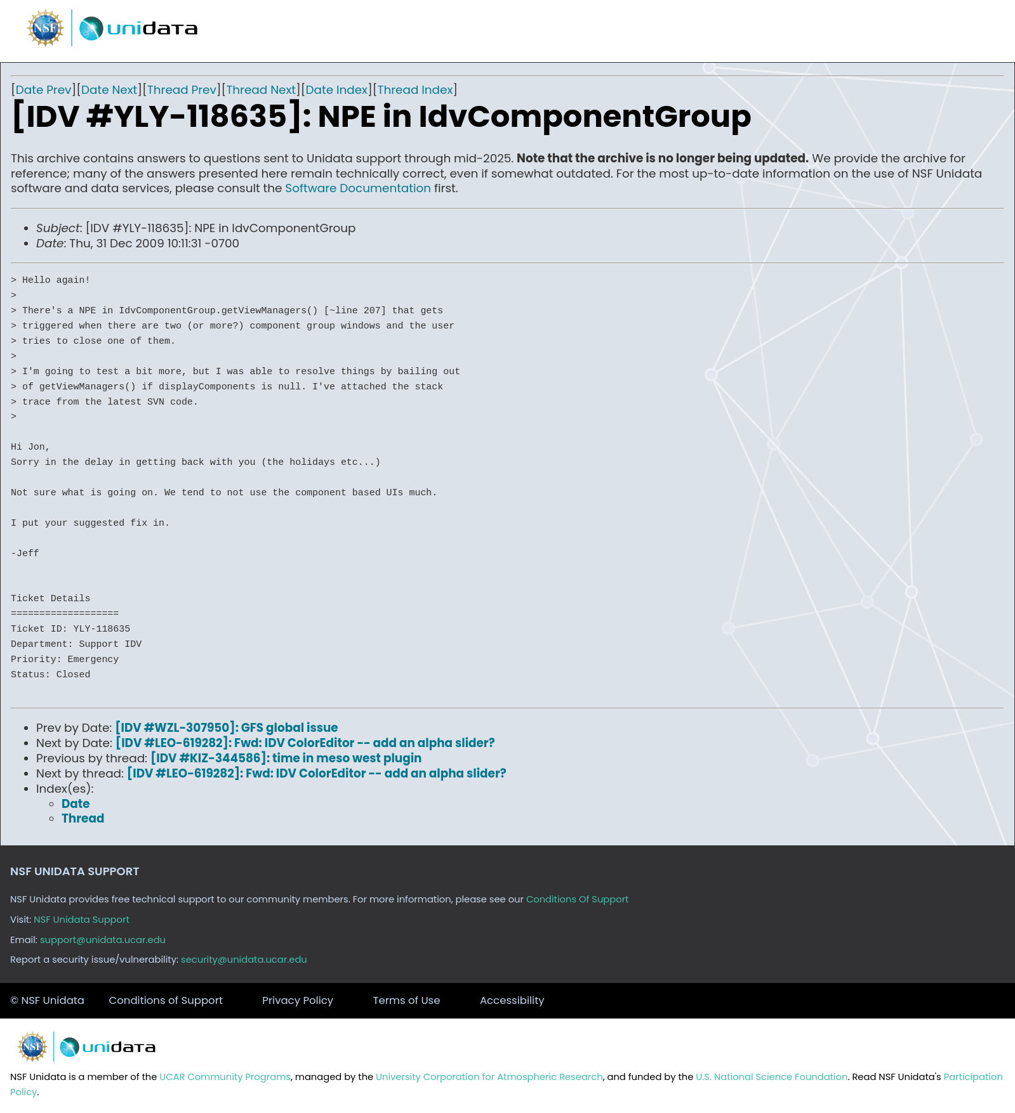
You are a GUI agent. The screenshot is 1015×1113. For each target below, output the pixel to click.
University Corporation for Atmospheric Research (489, 1077)
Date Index (337, 90)
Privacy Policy (297, 1000)
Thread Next (261, 90)
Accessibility (512, 1000)
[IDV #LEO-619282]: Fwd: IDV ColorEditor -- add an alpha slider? (305, 743)
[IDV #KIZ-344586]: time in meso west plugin (286, 758)
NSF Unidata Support (81, 919)
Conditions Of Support (577, 899)
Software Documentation (358, 188)
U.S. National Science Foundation (771, 1077)
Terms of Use (407, 1000)
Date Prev (44, 90)
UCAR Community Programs (225, 1077)
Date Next (109, 90)
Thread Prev (181, 90)
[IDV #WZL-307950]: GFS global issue (226, 728)
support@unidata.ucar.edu (103, 940)
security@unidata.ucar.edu (244, 959)
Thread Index (415, 90)
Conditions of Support (165, 1000)
